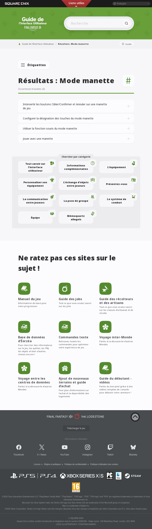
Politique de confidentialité (75, 464)
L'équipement (120, 165)
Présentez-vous (120, 182)
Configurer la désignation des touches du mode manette (76, 118)
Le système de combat (120, 199)
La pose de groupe (78, 199)
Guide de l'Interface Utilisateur (36, 43)
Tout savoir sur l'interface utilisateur (39, 166)
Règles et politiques (52, 464)
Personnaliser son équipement (38, 182)
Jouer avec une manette (76, 139)
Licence (37, 464)
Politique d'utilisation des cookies (104, 464)
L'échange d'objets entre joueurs (78, 182)
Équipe (42, 215)
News (43, 454)
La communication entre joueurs (38, 199)
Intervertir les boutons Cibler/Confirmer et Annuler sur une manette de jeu (76, 106)
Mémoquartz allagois (80, 216)
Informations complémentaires (78, 166)
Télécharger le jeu (76, 428)
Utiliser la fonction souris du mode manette (76, 128)
